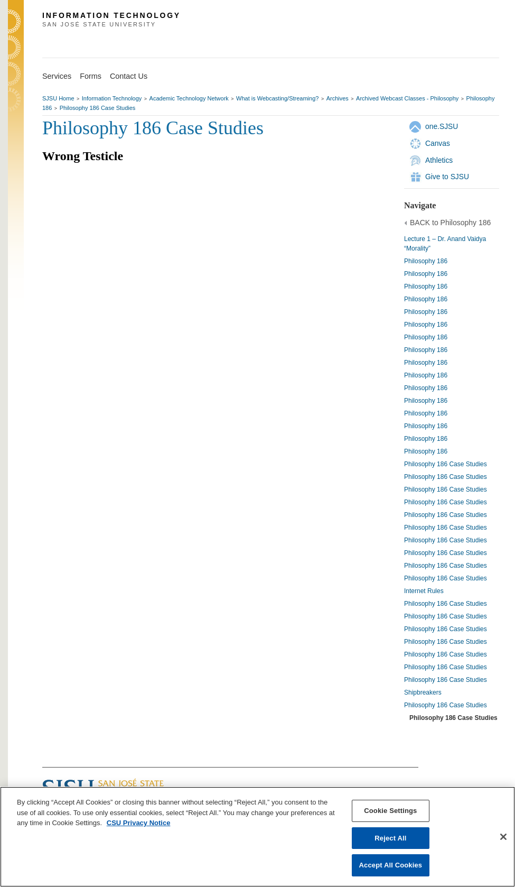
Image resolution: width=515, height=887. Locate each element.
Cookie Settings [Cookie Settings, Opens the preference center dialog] (390, 811)
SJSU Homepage (16, 35)
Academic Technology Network (189, 98)
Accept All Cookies (391, 865)
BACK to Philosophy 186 (450, 222)
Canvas (437, 143)
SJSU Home (58, 98)
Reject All (390, 838)
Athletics (439, 160)
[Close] (503, 836)
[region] (257, 837)
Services (56, 76)
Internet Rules (424, 591)
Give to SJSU (447, 176)
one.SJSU (441, 126)
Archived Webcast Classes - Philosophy (407, 98)
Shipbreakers (423, 692)
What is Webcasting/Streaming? (277, 98)
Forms (90, 76)
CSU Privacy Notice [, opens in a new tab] (139, 823)
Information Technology (112, 98)
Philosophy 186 (425, 261)
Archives (337, 98)
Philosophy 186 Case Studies (98, 108)
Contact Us (128, 76)
